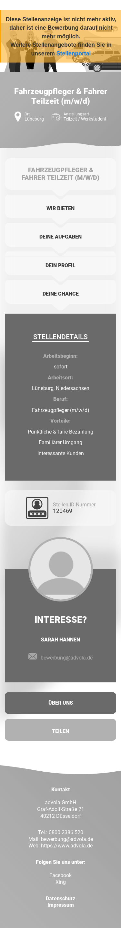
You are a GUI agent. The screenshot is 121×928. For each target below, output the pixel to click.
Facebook (60, 875)
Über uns (60, 703)
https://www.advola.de (67, 846)
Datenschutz (60, 898)
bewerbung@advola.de (67, 658)
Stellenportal (73, 53)
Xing (60, 882)
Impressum (60, 905)
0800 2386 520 (66, 832)
